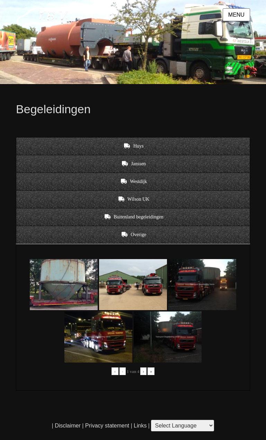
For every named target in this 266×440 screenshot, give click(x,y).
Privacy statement (107, 426)
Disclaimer (68, 426)
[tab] (133, 146)
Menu (236, 15)
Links (139, 426)
